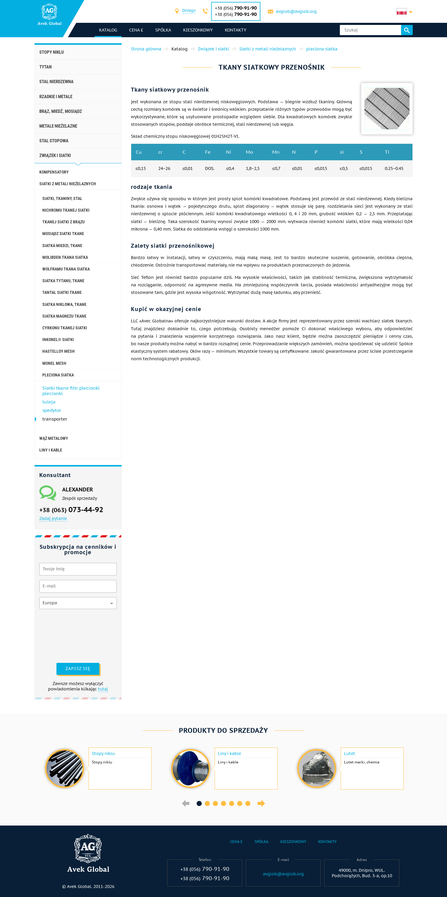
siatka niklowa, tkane (64, 304)
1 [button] (199, 803)
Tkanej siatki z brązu (63, 221)
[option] (98, 769)
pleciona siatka (58, 375)
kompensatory (54, 172)
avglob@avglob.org (296, 11)
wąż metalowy (53, 438)
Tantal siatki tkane (62, 292)
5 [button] (231, 803)
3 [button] (215, 803)
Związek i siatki (55, 155)
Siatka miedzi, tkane (62, 245)
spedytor (51, 410)
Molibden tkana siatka (65, 257)
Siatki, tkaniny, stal (62, 198)
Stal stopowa (53, 140)
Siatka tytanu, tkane (63, 280)
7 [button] (247, 803)
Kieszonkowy (198, 30)
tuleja (49, 402)
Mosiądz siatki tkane (63, 233)
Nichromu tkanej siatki (65, 210)
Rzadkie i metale (55, 96)
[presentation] (64, 635)
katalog (108, 30)
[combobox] (189, 11)
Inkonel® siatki (58, 339)
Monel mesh (54, 363)
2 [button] (207, 803)
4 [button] (223, 803)
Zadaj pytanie (53, 518)
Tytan (45, 67)
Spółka (163, 30)
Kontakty (235, 30)
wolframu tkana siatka (66, 269)
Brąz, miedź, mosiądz (60, 111)
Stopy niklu (51, 52)
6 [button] (239, 803)
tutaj (103, 689)
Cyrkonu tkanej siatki (64, 327)
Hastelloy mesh (58, 351)
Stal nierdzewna (56, 81)
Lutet (349, 753)
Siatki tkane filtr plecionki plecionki (71, 390)
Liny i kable (50, 450)
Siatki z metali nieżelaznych (67, 183)
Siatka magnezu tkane (64, 316)
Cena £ (136, 30)
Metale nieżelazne (58, 126)
